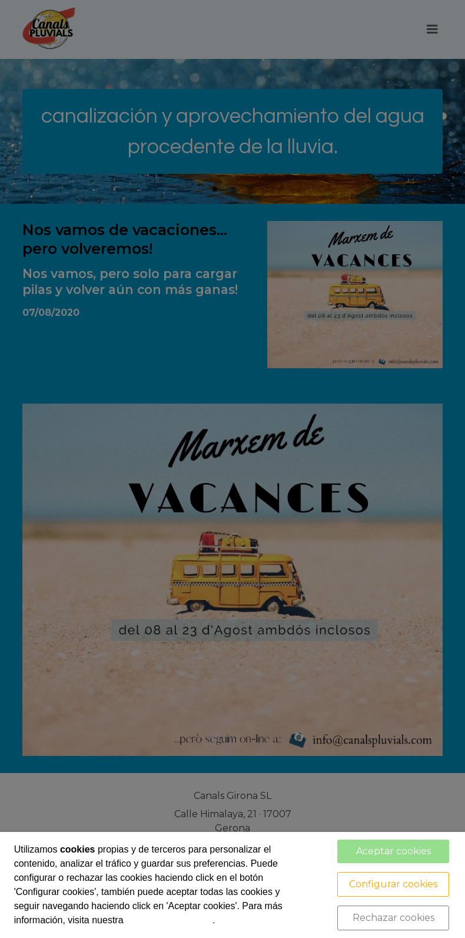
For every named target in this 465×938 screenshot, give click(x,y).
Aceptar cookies (393, 851)
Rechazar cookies (393, 917)
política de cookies (169, 920)
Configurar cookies (393, 884)
